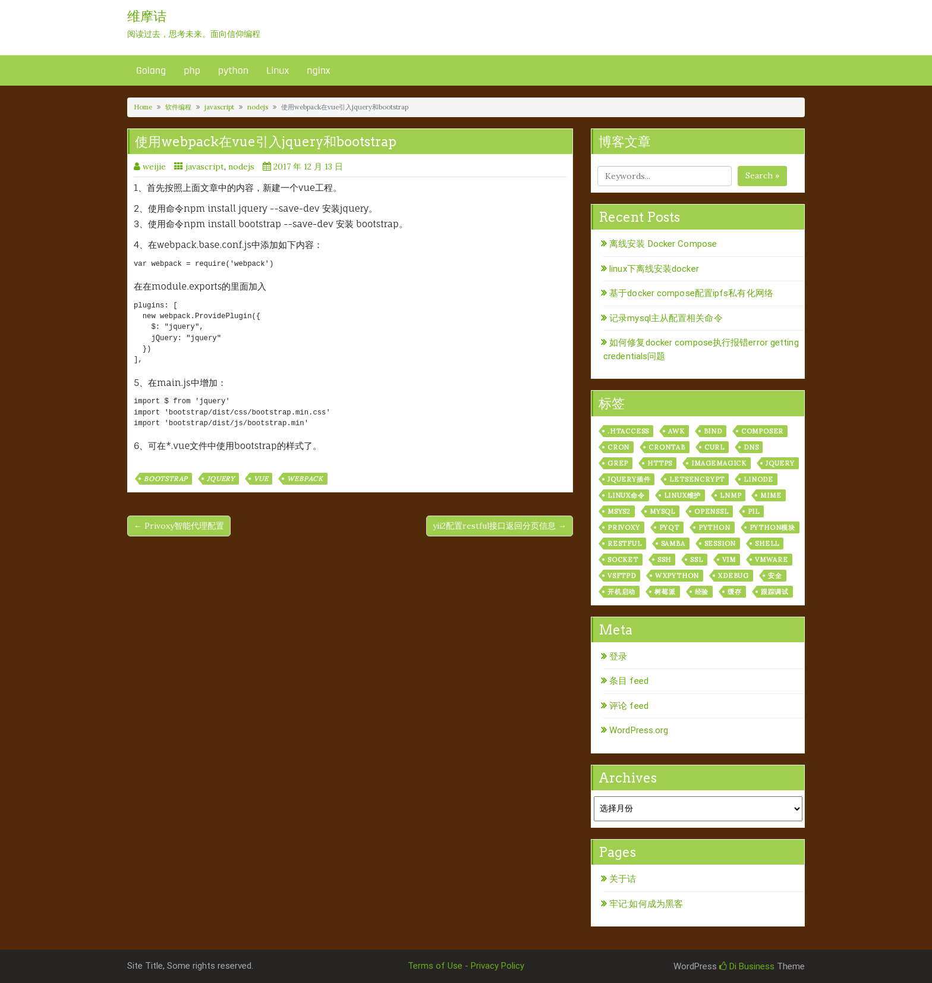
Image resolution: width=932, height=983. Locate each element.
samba (673, 543)
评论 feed (628, 706)
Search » (762, 175)
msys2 (619, 511)
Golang (151, 70)
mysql (662, 511)
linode (758, 479)
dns (751, 447)
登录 (618, 656)
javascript (219, 107)
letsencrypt (697, 479)
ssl (696, 559)
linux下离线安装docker (654, 268)
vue (261, 479)
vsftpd (621, 575)
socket (622, 559)
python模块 (772, 527)
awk (676, 431)
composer (762, 431)
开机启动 (621, 592)
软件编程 (178, 107)
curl (714, 447)
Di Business (746, 966)
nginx (318, 70)
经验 (702, 592)
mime (770, 495)
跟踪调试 (775, 592)
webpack (305, 479)
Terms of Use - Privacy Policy (466, 965)
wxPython (677, 575)
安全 (775, 575)
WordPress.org (638, 730)
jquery (221, 479)
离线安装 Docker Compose (663, 243)
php (192, 70)
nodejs (257, 107)
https (659, 463)
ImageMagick (719, 463)
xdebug (733, 575)
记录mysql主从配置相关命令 (666, 318)
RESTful (624, 543)
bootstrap (166, 479)
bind (713, 431)
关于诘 (622, 879)
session (720, 543)
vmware (771, 559)
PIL (754, 511)
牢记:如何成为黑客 (646, 904)
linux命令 (626, 495)
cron (618, 447)
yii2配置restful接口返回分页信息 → (499, 525)
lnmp (730, 495)
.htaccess (628, 431)
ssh (664, 559)
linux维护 (682, 495)
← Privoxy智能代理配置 (179, 525)
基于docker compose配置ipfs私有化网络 (691, 293)
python (233, 70)
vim (729, 559)
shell (767, 543)
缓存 (735, 592)
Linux (277, 70)
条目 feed (628, 681)
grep (617, 463)
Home (143, 107)
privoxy (623, 527)
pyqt (669, 527)
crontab (666, 447)
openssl (711, 511)
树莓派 (664, 592)
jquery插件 (628, 479)
